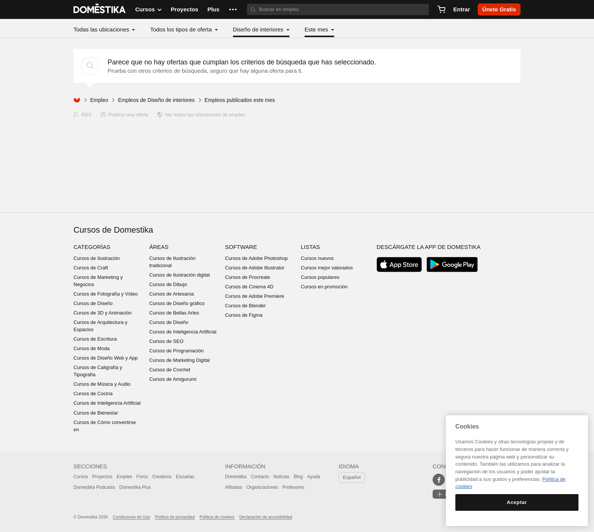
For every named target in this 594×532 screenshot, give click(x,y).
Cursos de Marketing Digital (179, 360)
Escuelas (185, 476)
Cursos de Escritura (95, 339)
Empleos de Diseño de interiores (156, 100)
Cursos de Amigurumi (172, 379)
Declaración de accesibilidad (265, 517)
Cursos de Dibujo (168, 284)
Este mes (317, 29)
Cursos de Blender (245, 305)
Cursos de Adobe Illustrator (254, 268)
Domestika (236, 476)
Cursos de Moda (91, 348)
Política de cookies (217, 517)
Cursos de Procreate (247, 277)
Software (241, 247)
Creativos (162, 476)
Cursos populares (320, 277)
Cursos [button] (148, 9)
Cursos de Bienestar (95, 413)
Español (352, 477)
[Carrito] (441, 9)
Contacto (260, 476)
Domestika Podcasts (94, 487)
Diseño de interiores (259, 29)
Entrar (461, 9)
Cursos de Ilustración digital (179, 275)
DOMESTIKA (99, 9)
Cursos (80, 476)
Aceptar (517, 502)
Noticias (281, 476)
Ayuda (313, 476)
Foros (142, 476)
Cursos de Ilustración (96, 258)
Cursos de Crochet (169, 369)
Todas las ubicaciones (102, 29)
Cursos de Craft (90, 268)
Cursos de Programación (176, 351)
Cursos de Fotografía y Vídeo (105, 294)
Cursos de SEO (166, 341)
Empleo (99, 100)
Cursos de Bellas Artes (174, 313)
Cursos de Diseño (93, 303)
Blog (298, 476)
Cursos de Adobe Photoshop (256, 258)
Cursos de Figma (244, 315)
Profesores (293, 487)
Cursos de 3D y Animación (102, 313)
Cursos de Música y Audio (101, 384)
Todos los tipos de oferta (181, 29)
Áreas (159, 247)
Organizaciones (262, 487)
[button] (233, 9)
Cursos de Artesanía (171, 294)
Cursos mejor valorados (327, 268)
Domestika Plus (135, 487)
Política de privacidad (175, 517)
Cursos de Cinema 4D (249, 286)
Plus (213, 9)
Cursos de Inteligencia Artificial (107, 403)
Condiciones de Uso (131, 517)
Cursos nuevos (317, 258)
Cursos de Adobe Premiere (254, 296)
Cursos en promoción (324, 286)
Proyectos (185, 9)
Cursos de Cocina (93, 393)
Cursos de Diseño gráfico (177, 303)
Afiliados (233, 487)
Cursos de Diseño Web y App (105, 358)
